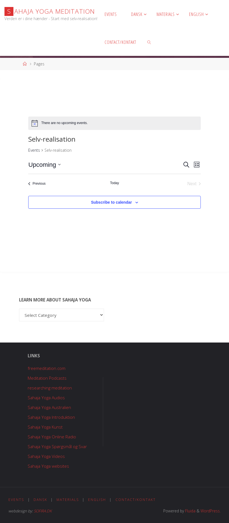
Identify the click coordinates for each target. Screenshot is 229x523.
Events (34, 150)
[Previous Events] (37, 184)
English (98, 499)
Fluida (189, 511)
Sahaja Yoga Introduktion (51, 417)
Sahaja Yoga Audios (46, 397)
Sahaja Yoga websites (48, 466)
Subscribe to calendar (111, 202)
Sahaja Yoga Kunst (45, 427)
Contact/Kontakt (137, 499)
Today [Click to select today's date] (114, 183)
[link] (149, 42)
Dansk (41, 499)
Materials (68, 499)
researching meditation (50, 388)
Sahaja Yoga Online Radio (52, 436)
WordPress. (210, 511)
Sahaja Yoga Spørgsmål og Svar (57, 446)
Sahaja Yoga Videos (46, 456)
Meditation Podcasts (47, 378)
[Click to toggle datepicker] (44, 164)
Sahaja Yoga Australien (49, 407)
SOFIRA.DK (43, 511)
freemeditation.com (46, 368)
